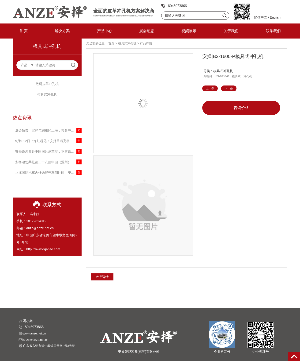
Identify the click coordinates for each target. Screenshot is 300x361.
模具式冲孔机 (47, 94)
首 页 (23, 31)
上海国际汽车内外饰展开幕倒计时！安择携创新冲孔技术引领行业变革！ (48, 173)
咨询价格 (241, 108)
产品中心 (104, 31)
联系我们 (273, 31)
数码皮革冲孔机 (47, 84)
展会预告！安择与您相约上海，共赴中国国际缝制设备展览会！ (48, 130)
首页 (111, 43)
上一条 (210, 88)
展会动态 (146, 31)
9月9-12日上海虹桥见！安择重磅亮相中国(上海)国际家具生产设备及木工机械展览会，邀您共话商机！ (48, 141)
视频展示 (188, 31)
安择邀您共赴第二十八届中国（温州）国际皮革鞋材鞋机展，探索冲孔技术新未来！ (48, 162)
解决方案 (62, 31)
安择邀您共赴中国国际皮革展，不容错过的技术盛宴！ (48, 151)
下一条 (229, 88)
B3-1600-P (222, 76)
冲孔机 (248, 76)
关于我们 (231, 31)
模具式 (236, 76)
